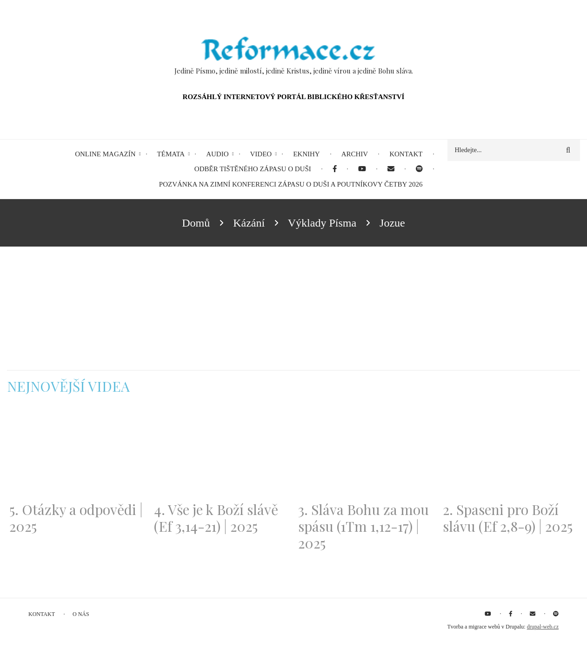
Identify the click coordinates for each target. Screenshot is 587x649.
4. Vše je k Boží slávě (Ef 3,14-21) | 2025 (216, 518)
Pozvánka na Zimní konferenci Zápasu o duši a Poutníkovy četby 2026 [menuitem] (291, 184)
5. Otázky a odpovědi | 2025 (76, 518)
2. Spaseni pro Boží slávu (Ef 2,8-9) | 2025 (508, 518)
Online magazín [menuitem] (105, 154)
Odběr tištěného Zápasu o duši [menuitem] (252, 169)
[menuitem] (334, 169)
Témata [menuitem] (171, 154)
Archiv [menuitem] (354, 154)
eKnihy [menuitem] (306, 154)
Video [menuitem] (261, 154)
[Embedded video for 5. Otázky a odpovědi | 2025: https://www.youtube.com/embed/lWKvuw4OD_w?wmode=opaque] (77, 453)
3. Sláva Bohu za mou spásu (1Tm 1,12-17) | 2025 (363, 526)
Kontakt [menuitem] (405, 154)
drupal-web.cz (543, 626)
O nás (81, 614)
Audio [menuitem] (217, 154)
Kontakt (41, 614)
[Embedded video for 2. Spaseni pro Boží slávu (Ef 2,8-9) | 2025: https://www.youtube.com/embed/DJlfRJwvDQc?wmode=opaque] (510, 453)
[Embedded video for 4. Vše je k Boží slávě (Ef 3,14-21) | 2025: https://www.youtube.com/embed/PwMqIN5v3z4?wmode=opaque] (221, 453)
